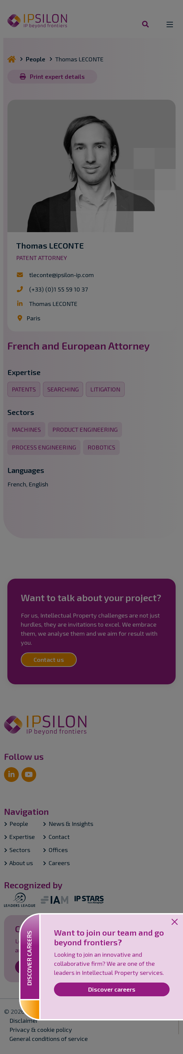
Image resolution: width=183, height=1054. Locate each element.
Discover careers (111, 989)
